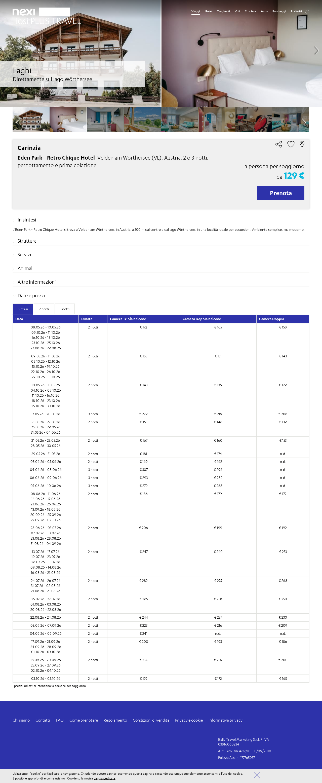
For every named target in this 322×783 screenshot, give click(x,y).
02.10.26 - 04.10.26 (46, 670)
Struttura (27, 241)
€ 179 (218, 494)
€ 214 (143, 660)
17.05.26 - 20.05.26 (45, 414)
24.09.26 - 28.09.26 (45, 647)
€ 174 (218, 454)
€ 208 (282, 414)
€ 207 (218, 660)
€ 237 (218, 617)
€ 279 (144, 485)
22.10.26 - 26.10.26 (45, 371)
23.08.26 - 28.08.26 (46, 538)
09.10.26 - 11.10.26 (45, 332)
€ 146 (218, 422)
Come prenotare (83, 720)
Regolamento (115, 720)
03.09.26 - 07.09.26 (45, 625)
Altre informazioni (37, 282)
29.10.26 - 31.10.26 (46, 377)
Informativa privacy (226, 720)
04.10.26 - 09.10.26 (46, 390)
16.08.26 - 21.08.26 (45, 572)
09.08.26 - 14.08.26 (45, 567)
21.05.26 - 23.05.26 (45, 440)
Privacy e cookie (189, 720)
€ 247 (144, 551)
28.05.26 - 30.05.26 (46, 445)
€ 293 (144, 477)
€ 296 (218, 469)
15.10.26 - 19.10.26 (46, 366)
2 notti (93, 327)
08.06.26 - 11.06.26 (46, 494)
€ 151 (218, 356)
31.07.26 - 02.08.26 (45, 585)
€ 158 (283, 327)
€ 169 (144, 461)
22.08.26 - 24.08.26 (45, 617)
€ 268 (218, 485)
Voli (237, 11)
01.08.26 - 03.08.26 (45, 604)
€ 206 (143, 528)
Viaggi (195, 11)
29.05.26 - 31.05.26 (45, 454)
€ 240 (218, 551)
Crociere (250, 11)
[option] (161, 53)
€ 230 (283, 617)
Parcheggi (279, 11)
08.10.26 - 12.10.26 (45, 361)
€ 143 (283, 356)
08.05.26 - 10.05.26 (46, 327)
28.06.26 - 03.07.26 (46, 528)
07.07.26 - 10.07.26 (45, 533)
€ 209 (282, 625)
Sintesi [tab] (23, 309)
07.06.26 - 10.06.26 (45, 485)
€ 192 (283, 528)
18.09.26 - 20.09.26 (45, 660)
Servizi (24, 254)
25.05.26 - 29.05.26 (45, 427)
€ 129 (283, 385)
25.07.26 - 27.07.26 (45, 599)
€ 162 (218, 461)
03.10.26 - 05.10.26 (45, 678)
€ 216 (218, 625)
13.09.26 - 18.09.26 (45, 509)
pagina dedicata (104, 778)
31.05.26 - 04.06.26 (46, 432)
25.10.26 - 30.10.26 (45, 406)
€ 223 (143, 625)
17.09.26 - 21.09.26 (45, 641)
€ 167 (143, 440)
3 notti (93, 414)
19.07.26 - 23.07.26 (45, 556)
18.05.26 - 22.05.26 (45, 422)
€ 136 (218, 385)
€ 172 (143, 327)
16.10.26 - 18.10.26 (46, 337)
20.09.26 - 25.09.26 (45, 514)
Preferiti (296, 11)
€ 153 (143, 422)
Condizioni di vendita (151, 720)
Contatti (42, 720)
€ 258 (218, 599)
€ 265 (144, 599)
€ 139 (283, 422)
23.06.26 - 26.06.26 (46, 504)
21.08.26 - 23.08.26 (45, 591)
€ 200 (143, 641)
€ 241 (143, 633)
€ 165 (218, 327)
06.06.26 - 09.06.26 (46, 477)
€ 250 (283, 599)
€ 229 (143, 414)
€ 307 (144, 469)
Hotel (208, 11)
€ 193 (218, 641)
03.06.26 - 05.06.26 (45, 461)
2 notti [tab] (44, 309)
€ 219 (218, 414)
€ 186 (144, 494)
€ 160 (218, 440)
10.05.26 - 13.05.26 (45, 385)
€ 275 (218, 580)
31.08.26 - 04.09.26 (46, 543)
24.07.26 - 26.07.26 (46, 580)
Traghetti (223, 11)
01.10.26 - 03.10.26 (45, 652)
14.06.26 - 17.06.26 (45, 499)
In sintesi (27, 220)
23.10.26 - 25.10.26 (46, 343)
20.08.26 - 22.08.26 (45, 609)
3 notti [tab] (64, 309)
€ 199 (218, 528)
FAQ (60, 720)
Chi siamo (21, 720)
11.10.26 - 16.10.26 (45, 395)
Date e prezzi (31, 295)
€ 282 (218, 477)
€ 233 (283, 551)
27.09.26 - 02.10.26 (46, 520)
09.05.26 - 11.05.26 (45, 356)
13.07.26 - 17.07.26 (46, 551)
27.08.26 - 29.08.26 (46, 348)
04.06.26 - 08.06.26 (46, 469)
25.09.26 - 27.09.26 (46, 665)
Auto (264, 11)
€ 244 (143, 617)
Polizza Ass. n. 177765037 (236, 757)
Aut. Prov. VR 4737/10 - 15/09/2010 (244, 751)
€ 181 (143, 454)
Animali (26, 268)
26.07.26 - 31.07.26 (45, 562)
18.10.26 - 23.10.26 (46, 400)
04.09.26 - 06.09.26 (46, 633)
